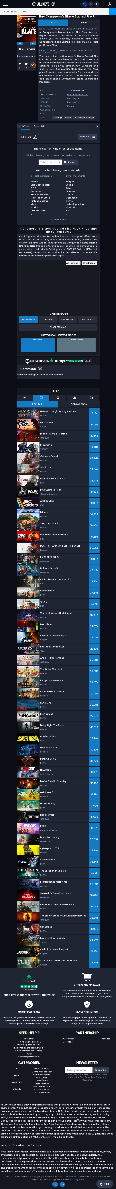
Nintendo (16, 1089)
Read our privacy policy (73, 1179)
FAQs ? (29, 1053)
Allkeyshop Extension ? (29, 1056)
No (62, 1184)
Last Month (87, 319)
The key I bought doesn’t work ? (29, 1047)
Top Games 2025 (41, 1086)
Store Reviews (42, 1083)
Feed (84, 22)
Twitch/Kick (68, 1038)
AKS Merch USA (41, 1089)
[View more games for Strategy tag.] (57, 118)
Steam (70, 106)
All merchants (58, 219)
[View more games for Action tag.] (68, 118)
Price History (38, 126)
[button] (110, 4)
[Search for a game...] (58, 11)
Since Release (28, 319)
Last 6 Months (68, 319)
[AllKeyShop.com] (43, 4)
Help (104, 1184)
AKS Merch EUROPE (41, 1092)
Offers (23, 126)
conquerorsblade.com (77, 94)
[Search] (112, 11)
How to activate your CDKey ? (29, 1050)
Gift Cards (41, 1077)
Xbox (16, 1075)
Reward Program (41, 1074)
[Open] (5, 4)
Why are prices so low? (29, 1044)
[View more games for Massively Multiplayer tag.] (84, 118)
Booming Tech (74, 98)
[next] (33, 43)
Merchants (68, 1041)
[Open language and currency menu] (92, 4)
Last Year (48, 319)
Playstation (16, 1082)
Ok (55, 1184)
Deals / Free (42, 1080)
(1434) (70, 361)
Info (53, 22)
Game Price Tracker (42, 1071)
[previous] (20, 43)
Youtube (106, 1038)
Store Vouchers (41, 1068)
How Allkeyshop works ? (29, 1041)
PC (16, 1068)
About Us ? (29, 1038)
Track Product (58, 327)
